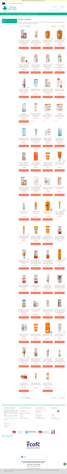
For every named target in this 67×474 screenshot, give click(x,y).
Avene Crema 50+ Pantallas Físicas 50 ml (60, 336)
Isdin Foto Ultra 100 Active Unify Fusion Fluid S (48, 189)
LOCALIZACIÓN (20, 14)
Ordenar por (22, 26)
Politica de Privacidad (56, 418)
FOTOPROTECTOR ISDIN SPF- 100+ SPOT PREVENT (24, 336)
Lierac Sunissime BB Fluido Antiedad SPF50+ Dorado (59, 213)
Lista (36, 26)
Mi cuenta (22, 416)
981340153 (15, 415)
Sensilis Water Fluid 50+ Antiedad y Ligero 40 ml (24, 140)
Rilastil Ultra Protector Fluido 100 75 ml (35, 287)
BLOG (14, 14)
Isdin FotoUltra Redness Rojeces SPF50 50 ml (48, 140)
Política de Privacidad (8, 471)
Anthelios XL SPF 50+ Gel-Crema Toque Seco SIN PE (23, 262)
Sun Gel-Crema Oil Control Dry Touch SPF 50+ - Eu (48, 384)
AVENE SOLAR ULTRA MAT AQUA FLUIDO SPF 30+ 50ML (60, 42)
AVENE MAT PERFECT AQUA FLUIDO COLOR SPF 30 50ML (47, 42)
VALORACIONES (28, 14)
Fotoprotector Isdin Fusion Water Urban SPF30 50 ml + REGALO (59, 287)
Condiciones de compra (25, 411)
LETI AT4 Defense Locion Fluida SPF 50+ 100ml (36, 164)
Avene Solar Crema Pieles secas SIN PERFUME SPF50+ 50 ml (47, 164)
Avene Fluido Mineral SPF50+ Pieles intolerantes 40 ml (36, 189)
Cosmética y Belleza (10, 16)
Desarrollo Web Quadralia (7, 436)
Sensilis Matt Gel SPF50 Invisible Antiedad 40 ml (59, 140)
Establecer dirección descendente (32, 26)
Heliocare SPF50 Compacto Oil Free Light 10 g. (23, 384)
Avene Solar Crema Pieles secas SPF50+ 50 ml (35, 336)
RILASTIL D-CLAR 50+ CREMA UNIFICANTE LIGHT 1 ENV (35, 66)
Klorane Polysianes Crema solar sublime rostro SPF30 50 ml (36, 238)
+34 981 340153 (38, 417)
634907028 (11, 415)
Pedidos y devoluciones (25, 413)
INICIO (2, 14)
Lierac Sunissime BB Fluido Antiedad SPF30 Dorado (24, 238)
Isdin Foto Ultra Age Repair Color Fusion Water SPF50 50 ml (24, 66)
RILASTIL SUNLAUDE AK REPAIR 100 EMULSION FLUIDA (24, 287)
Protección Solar (19, 16)
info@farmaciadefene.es (40, 418)
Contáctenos (23, 410)
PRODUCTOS (8, 14)
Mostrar (59, 26)
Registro (21, 415)
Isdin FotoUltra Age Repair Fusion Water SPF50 (48, 311)
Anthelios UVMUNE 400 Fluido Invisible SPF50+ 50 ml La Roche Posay (35, 262)
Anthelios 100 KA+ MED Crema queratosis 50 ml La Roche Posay (35, 140)
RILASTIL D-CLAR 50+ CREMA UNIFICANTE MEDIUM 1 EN (47, 66)
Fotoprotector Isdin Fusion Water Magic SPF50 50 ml (24, 311)
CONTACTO (35, 14)
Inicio (3, 16)
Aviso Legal (53, 417)
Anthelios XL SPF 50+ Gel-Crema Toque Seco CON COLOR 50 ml (23, 360)
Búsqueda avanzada (24, 418)
